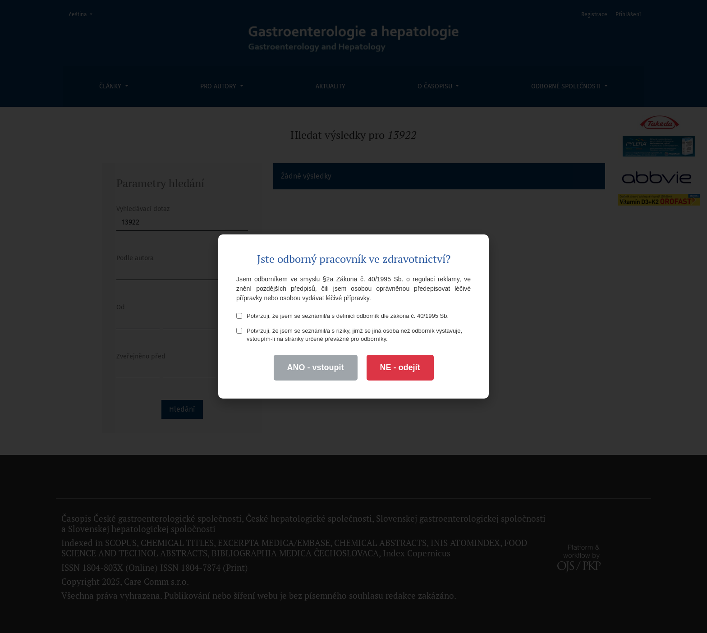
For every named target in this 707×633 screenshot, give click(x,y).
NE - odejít (400, 367)
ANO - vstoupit (315, 367)
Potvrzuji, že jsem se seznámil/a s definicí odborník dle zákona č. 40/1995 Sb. (342, 315)
